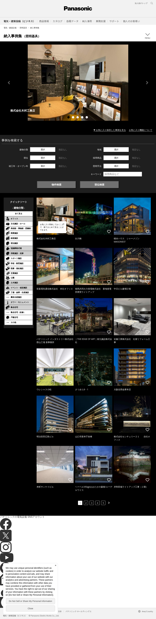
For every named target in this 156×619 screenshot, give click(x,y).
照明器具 (23, 27)
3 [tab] (78, 117)
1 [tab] (68, 117)
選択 (43, 149)
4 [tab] (82, 117)
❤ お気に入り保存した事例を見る (110, 130)
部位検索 (99, 184)
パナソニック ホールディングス (78, 611)
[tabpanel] (78, 82)
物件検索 (56, 184)
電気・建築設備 (10, 27)
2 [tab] (73, 117)
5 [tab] (87, 117)
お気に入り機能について (140, 130)
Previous (9, 83)
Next (147, 83)
